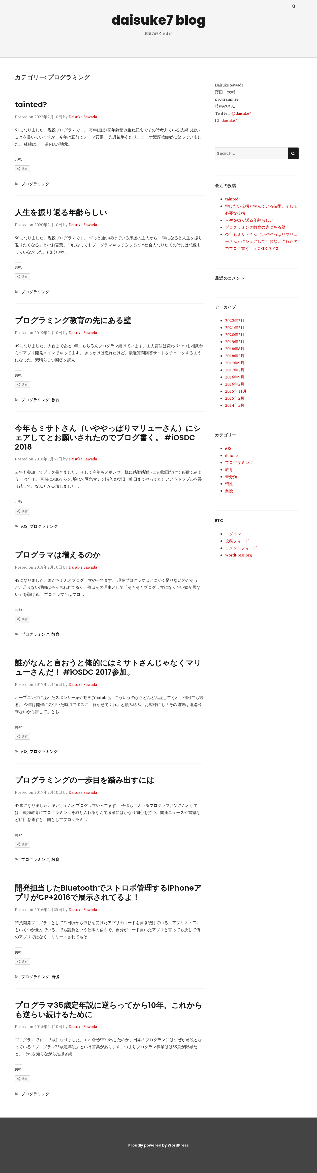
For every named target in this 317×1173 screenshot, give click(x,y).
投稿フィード (237, 541)
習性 (229, 483)
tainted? (31, 104)
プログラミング (35, 184)
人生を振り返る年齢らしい (61, 212)
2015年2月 (234, 398)
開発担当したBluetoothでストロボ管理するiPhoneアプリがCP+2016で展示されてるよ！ (108, 893)
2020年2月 (234, 334)
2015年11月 (236, 391)
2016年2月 (234, 384)
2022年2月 (234, 320)
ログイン (233, 534)
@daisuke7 (241, 113)
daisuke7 (229, 120)
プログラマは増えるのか (58, 555)
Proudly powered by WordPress (158, 1145)
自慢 (55, 976)
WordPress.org (238, 555)
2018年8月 (234, 348)
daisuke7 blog (159, 20)
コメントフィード (241, 548)
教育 (55, 399)
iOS (24, 526)
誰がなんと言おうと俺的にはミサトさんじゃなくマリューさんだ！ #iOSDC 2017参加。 (108, 668)
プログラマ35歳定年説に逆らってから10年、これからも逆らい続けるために (108, 1010)
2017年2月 (234, 370)
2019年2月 (234, 341)
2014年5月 (234, 405)
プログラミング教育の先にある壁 (73, 320)
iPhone (231, 455)
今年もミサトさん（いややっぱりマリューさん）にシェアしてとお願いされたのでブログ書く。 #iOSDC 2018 (108, 437)
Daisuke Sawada (83, 117)
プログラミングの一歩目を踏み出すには (84, 780)
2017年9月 (234, 363)
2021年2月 (234, 327)
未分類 (231, 476)
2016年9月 (234, 377)
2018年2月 (234, 356)
